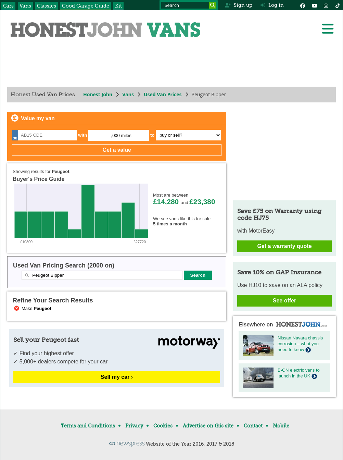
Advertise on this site (208, 425)
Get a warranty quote (284, 246)
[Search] (212, 5)
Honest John (97, 94)
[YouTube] (314, 5)
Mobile (281, 425)
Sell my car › (117, 377)
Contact (253, 425)
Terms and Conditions (88, 425)
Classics (46, 6)
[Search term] (189, 5)
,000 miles (121, 135)
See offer (284, 300)
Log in (272, 5)
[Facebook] (302, 5)
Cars (8, 6)
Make (32, 308)
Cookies (163, 425)
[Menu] (327, 28)
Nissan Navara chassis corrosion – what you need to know (300, 343)
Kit (118, 6)
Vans (25, 6)
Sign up (238, 5)
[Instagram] (326, 5)
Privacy (134, 425)
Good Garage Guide (85, 6)
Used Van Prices (163, 94)
